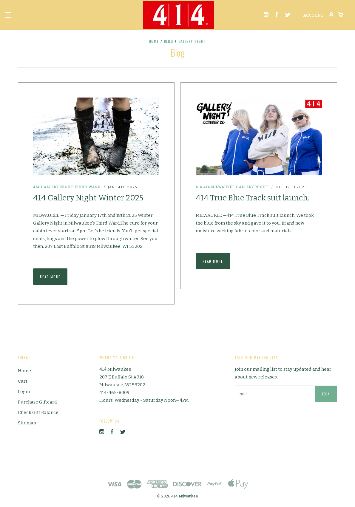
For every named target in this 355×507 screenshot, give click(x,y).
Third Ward (88, 187)
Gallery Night (57, 187)
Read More (50, 276)
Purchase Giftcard (37, 402)
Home (154, 41)
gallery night (192, 41)
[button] (8, 15)
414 (36, 187)
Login (24, 391)
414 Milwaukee (219, 187)
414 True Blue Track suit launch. (252, 198)
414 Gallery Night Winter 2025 (88, 198)
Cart (22, 381)
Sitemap (27, 423)
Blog (169, 41)
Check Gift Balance (38, 412)
